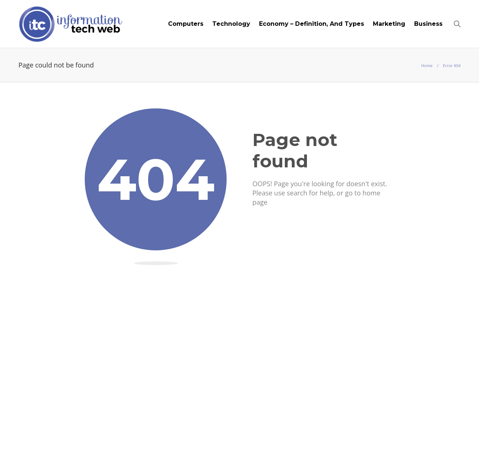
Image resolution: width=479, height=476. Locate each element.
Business (428, 23)
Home (427, 65)
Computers (185, 23)
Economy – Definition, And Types (311, 23)
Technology (231, 23)
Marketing (389, 23)
